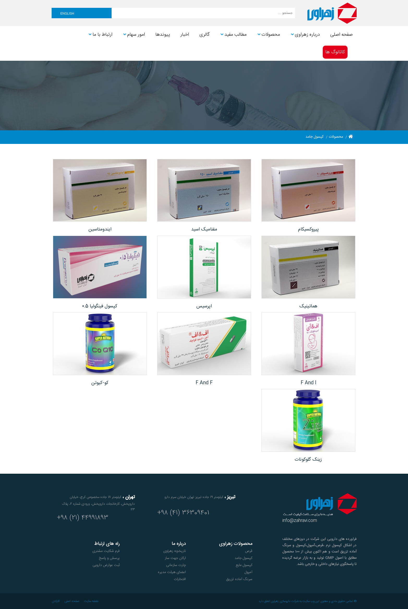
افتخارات (180, 579)
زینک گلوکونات (308, 460)
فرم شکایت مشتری (106, 551)
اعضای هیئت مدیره (172, 572)
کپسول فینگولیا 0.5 (99, 306)
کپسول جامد (243, 558)
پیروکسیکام (308, 229)
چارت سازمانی (176, 565)
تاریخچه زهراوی (174, 551)
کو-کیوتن (99, 383)
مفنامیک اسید (204, 229)
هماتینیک (308, 306)
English (67, 13)
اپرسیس (204, 306)
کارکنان (56, 601)
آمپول (248, 572)
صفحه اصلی (71, 601)
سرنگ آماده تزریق (239, 579)
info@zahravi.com (299, 520)
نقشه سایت (91, 601)
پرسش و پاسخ (109, 558)
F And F (204, 383)
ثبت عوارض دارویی (106, 565)
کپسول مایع (244, 565)
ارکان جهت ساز (175, 558)
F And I (308, 383)
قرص (248, 551)
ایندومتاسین (99, 229)
